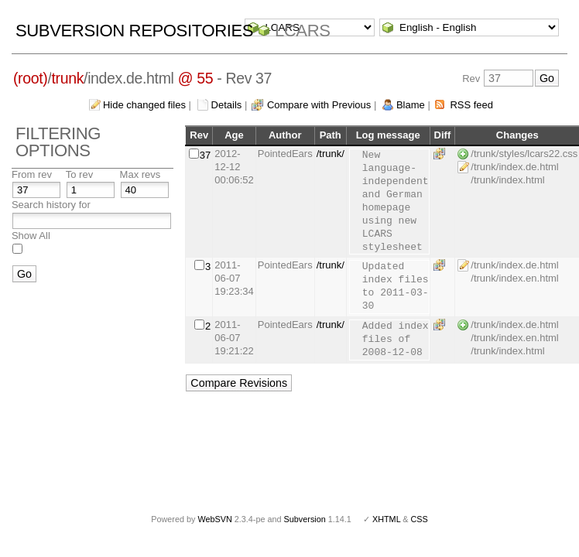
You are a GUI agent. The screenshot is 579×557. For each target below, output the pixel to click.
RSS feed (471, 105)
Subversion (305, 519)
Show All (31, 235)
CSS (419, 519)
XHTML (386, 519)
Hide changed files (144, 105)
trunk (67, 78)
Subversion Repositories (134, 30)
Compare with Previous (319, 105)
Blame (410, 105)
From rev (32, 174)
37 (205, 155)
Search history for (51, 204)
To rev (79, 174)
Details (226, 105)
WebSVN (214, 519)
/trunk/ (330, 153)
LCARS (303, 30)
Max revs (140, 174)
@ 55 (196, 78)
